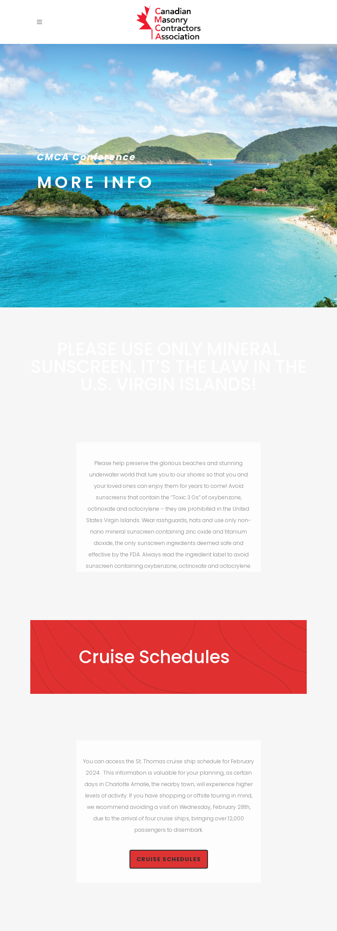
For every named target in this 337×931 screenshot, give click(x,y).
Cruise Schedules (168, 859)
